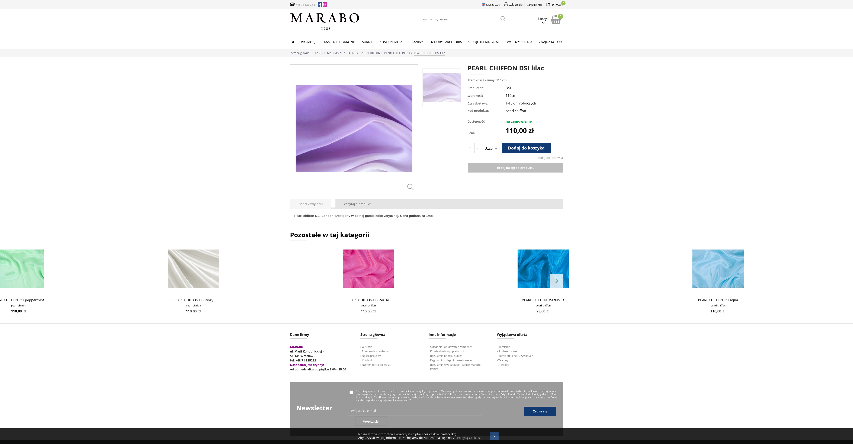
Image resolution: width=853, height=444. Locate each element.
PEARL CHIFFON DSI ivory (193, 300)
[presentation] (310, 204)
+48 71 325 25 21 (306, 4)
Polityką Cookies (468, 438)
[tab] (312, 204)
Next (556, 281)
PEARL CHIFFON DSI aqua (718, 300)
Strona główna (300, 53)
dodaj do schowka (550, 158)
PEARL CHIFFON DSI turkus (543, 300)
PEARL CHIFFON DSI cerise (368, 300)
